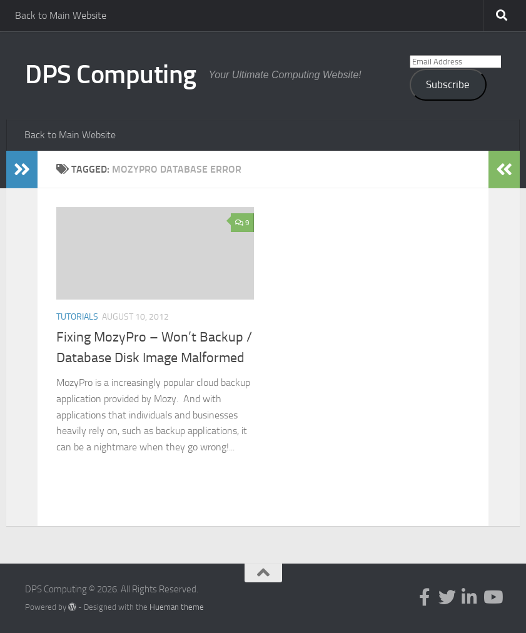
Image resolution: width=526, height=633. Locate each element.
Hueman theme (176, 607)
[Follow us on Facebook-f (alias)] (424, 597)
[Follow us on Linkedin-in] (469, 597)
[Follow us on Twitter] (447, 597)
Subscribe (448, 84)
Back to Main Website (60, 15)
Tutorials (77, 316)
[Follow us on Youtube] (492, 597)
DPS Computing (110, 74)
